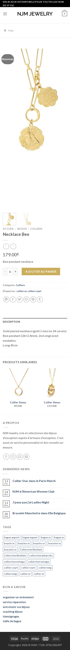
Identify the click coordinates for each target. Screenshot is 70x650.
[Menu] (5, 13)
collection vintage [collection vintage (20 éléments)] (14, 561)
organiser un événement (18, 597)
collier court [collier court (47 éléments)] (11, 567)
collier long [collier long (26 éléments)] (45, 567)
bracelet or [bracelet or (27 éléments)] (54, 543)
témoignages (11, 616)
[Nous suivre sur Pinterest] (26, 457)
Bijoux (22, 228)
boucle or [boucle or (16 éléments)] (9, 543)
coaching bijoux (13, 611)
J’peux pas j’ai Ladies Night (31, 502)
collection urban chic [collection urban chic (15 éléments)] (41, 555)
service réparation (14, 602)
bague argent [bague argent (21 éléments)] (11, 537)
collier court (34, 291)
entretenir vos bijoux (16, 607)
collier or (21, 291)
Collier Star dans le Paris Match (34, 481)
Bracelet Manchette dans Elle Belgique (39, 513)
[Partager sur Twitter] (20, 299)
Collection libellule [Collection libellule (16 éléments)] (31, 549)
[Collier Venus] (52, 383)
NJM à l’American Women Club (34, 491)
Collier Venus (52, 402)
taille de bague (12, 621)
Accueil (8, 228)
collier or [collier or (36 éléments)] (25, 573)
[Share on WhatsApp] (6, 299)
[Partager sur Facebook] (13, 299)
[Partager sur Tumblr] (40, 299)
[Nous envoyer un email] (20, 457)
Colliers (36, 228)
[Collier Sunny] (18, 383)
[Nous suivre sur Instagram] (13, 457)
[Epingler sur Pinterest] (33, 299)
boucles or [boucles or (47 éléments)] (24, 543)
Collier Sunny (18, 402)
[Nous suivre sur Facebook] (6, 457)
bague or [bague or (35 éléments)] (46, 537)
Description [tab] (11, 321)
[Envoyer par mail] (26, 299)
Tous (8, 30)
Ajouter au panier (40, 271)
